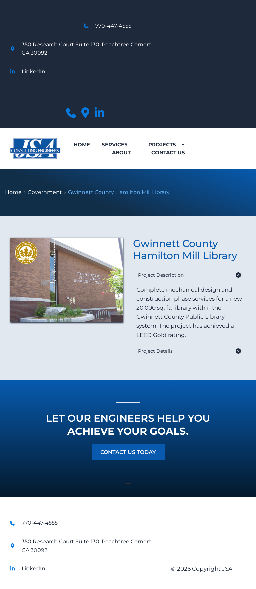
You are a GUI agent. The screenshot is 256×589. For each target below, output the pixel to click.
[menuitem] (82, 145)
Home (13, 192)
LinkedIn (33, 71)
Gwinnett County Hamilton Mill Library (119, 192)
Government (45, 192)
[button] (189, 275)
